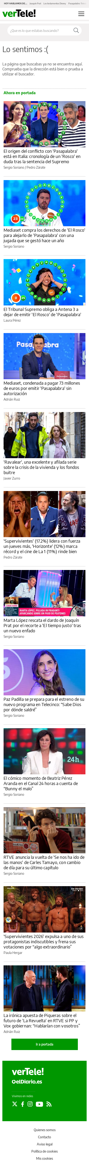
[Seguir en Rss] (49, 1104)
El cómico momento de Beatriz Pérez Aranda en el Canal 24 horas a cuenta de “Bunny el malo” (41, 783)
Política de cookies (44, 1151)
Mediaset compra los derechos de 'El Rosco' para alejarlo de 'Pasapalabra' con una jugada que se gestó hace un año (44, 235)
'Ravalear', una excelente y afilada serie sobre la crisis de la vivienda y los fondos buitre (41, 467)
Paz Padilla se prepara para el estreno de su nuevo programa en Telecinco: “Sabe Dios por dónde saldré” (44, 704)
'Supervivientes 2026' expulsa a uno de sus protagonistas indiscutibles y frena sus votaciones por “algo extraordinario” (44, 941)
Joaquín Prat (35, 3)
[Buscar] (76, 30)
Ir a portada (44, 1044)
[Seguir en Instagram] (30, 1104)
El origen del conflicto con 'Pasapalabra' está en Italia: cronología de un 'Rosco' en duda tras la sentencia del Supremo (42, 156)
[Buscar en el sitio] (39, 30)
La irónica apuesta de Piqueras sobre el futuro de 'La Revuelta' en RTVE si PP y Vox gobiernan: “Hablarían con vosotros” (42, 1020)
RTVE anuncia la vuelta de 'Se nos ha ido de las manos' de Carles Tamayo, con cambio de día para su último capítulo (44, 862)
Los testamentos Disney (54, 3)
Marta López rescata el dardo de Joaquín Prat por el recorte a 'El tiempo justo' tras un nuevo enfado (42, 625)
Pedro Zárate (36, 167)
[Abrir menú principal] (81, 14)
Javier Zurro (12, 478)
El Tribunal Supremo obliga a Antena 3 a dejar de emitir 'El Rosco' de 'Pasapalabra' (42, 311)
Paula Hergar (13, 953)
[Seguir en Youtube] (39, 1104)
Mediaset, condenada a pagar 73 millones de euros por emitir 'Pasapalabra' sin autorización (42, 388)
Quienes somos (45, 1130)
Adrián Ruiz (12, 399)
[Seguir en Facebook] (22, 1104)
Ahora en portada (20, 92)
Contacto (44, 1137)
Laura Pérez (12, 320)
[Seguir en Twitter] (15, 1104)
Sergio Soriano (14, 167)
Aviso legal (44, 1144)
